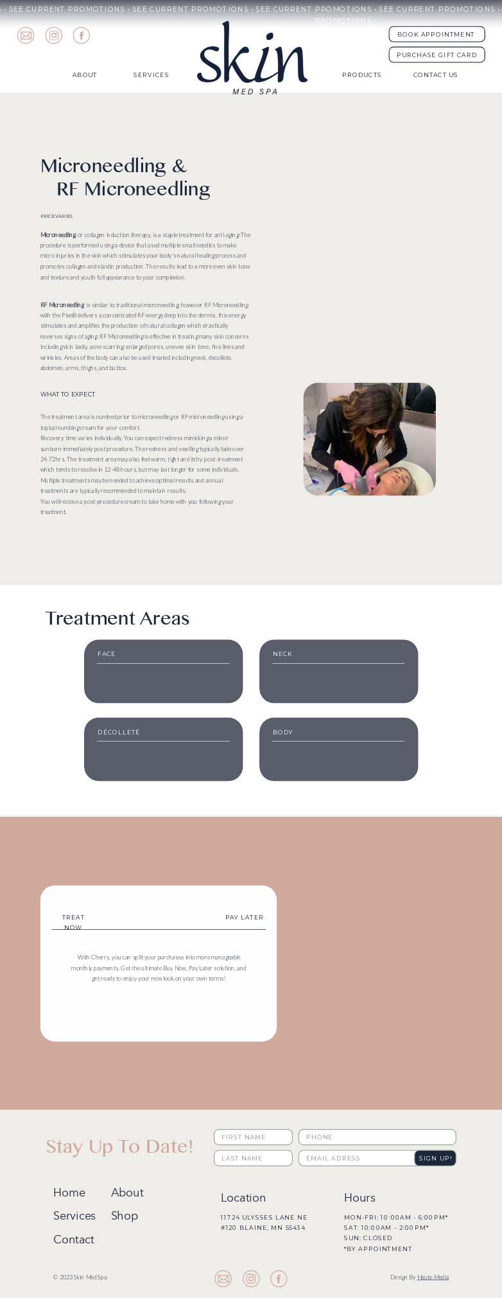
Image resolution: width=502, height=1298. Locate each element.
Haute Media (433, 1277)
